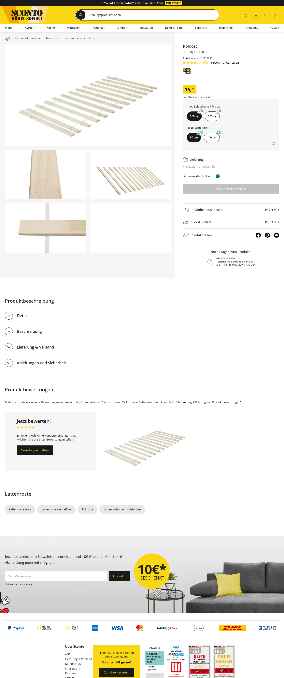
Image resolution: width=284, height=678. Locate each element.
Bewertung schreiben (35, 450)
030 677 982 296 (225, 258)
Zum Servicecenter (116, 672)
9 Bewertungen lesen (225, 63)
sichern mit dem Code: (133, 3)
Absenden (119, 576)
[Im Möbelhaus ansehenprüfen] (231, 209)
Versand (205, 97)
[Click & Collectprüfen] (231, 222)
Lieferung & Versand (35, 347)
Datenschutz (73, 664)
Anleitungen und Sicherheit (41, 362)
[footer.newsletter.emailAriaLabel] (56, 576)
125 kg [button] (214, 114)
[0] (266, 15)
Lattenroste (18, 494)
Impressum (72, 668)
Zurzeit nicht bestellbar (230, 189)
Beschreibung (29, 331)
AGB (68, 654)
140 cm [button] (213, 136)
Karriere (70, 673)
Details (23, 315)
